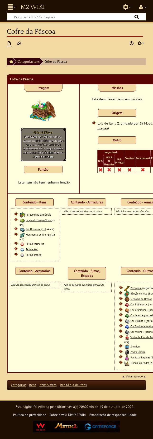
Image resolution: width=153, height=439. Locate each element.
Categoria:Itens (29, 61)
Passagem (136, 288)
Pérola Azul (32, 249)
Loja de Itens (106, 123)
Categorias (18, 384)
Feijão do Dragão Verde (39, 220)
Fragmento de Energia (38, 234)
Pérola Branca (33, 254)
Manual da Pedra (139, 363)
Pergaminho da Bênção (38, 214)
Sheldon (135, 346)
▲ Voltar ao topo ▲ (134, 376)
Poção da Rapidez (140, 357)
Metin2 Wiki (32, 7)
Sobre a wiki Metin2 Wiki (67, 414)
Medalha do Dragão (141, 299)
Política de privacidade (29, 414)
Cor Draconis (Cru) (36, 229)
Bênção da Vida (138, 293)
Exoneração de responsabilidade (113, 414)
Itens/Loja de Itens (73, 384)
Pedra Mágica (137, 352)
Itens (32, 384)
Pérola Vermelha (35, 244)
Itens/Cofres (48, 384)
